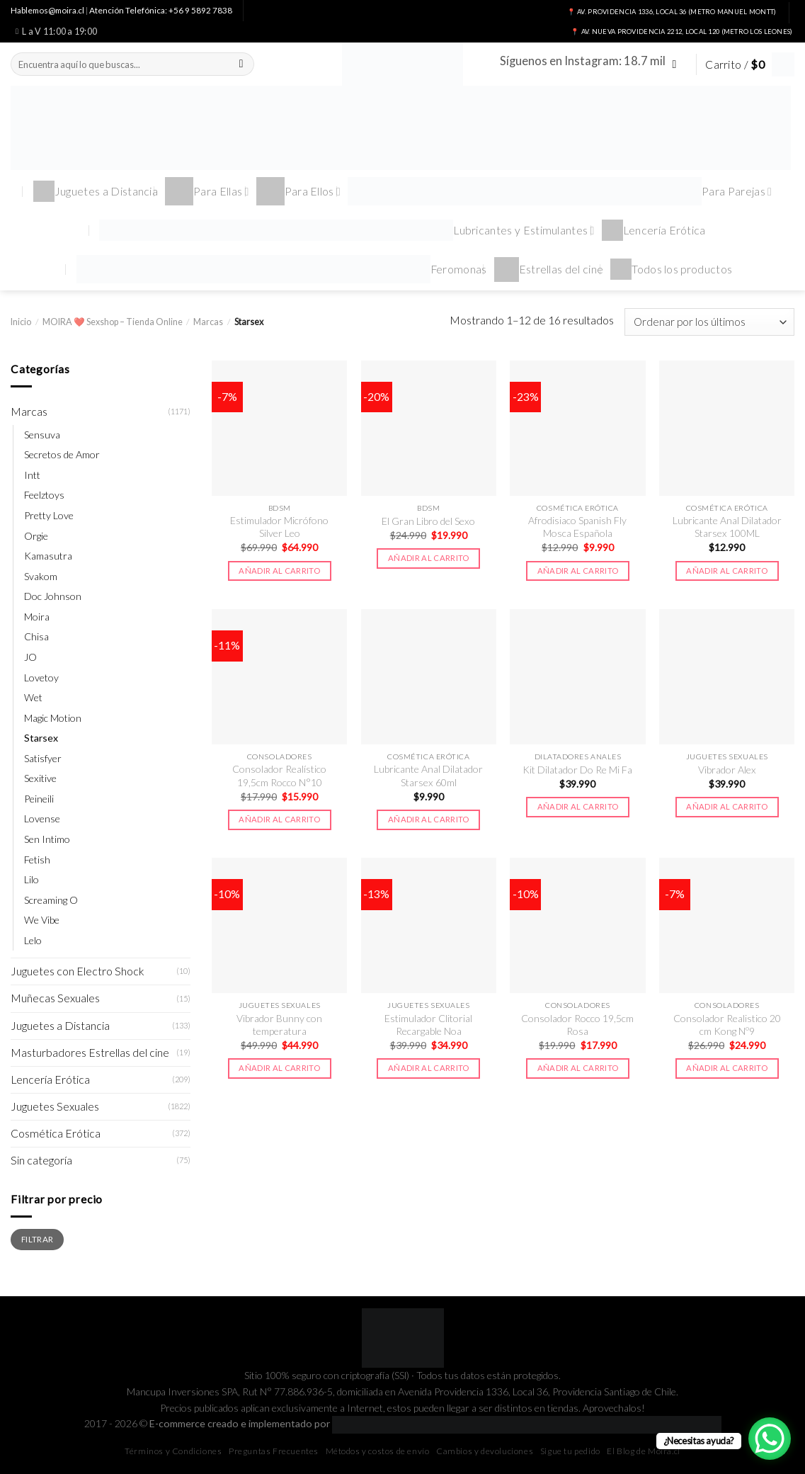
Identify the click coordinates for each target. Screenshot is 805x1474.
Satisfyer (43, 758)
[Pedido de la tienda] (709, 321)
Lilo (31, 879)
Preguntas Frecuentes (274, 1451)
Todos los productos (671, 269)
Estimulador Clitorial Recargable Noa (428, 1024)
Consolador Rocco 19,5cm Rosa (577, 1024)
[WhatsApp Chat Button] (769, 1438)
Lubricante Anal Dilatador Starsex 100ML (727, 526)
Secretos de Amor (62, 454)
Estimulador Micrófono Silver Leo (279, 526)
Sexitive (40, 778)
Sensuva (42, 435)
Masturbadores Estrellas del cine (90, 1052)
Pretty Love (49, 515)
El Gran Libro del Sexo (428, 521)
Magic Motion (52, 718)
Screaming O (51, 900)
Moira (37, 617)
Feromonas (281, 269)
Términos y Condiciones (173, 1451)
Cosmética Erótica (56, 1133)
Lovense (42, 818)
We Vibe (41, 920)
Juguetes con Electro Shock (77, 971)
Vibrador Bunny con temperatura (279, 1024)
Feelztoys (44, 495)
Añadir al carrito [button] (279, 570)
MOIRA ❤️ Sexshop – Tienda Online (112, 322)
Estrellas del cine (549, 269)
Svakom (40, 576)
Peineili (39, 799)
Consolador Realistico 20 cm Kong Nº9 (727, 1024)
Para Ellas (207, 191)
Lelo (33, 940)
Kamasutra (48, 556)
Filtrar (37, 1239)
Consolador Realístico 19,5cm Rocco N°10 (279, 775)
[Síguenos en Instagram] (677, 64)
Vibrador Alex (727, 770)
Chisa (36, 636)
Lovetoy (41, 677)
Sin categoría (41, 1160)
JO (30, 657)
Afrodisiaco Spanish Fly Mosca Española (577, 526)
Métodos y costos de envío (378, 1451)
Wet (33, 697)
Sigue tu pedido (570, 1451)
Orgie (36, 536)
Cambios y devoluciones (484, 1451)
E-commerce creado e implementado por (435, 1423)
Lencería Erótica (654, 230)
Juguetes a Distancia (95, 191)
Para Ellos (298, 191)
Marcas (208, 322)
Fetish (37, 860)
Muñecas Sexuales (55, 998)
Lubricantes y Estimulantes (347, 230)
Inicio (21, 322)
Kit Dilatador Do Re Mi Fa (577, 770)
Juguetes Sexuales (55, 1106)
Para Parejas (560, 191)
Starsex (41, 738)
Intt (32, 475)
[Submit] (241, 64)
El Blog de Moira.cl (643, 1451)
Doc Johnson (52, 596)
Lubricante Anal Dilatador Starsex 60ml (428, 775)
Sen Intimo (47, 839)
